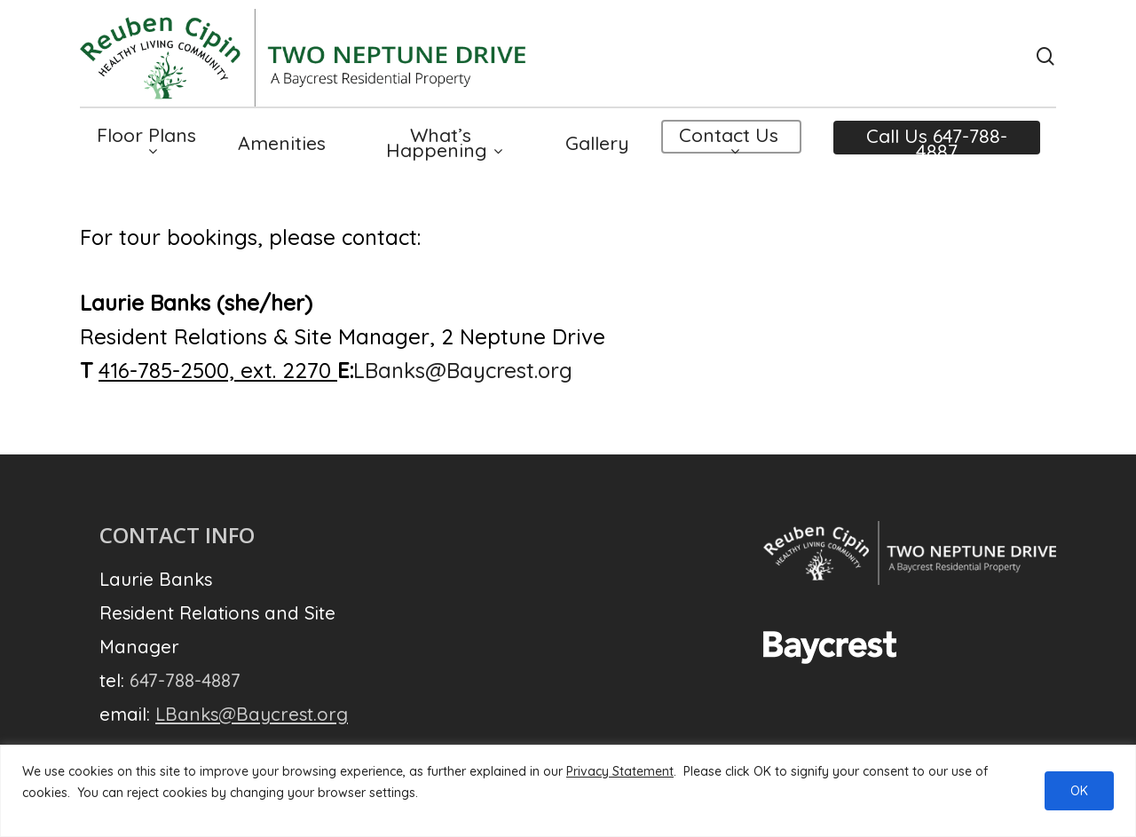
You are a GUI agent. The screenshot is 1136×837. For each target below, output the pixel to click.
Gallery (597, 145)
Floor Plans (146, 144)
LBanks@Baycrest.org (462, 370)
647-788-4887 (185, 680)
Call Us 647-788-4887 (936, 145)
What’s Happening (443, 145)
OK (1079, 791)
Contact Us (728, 144)
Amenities (282, 145)
